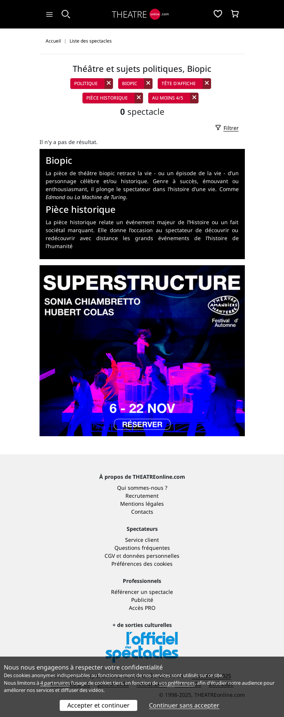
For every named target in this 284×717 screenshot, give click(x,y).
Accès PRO (142, 607)
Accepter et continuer (98, 705)
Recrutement (142, 495)
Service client (142, 539)
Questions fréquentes (142, 547)
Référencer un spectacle (142, 591)
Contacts (142, 511)
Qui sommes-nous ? (142, 487)
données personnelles (151, 555)
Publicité (142, 599)
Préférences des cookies (142, 563)
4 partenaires (55, 682)
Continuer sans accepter (184, 705)
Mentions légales (142, 503)
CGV (110, 555)
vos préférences (177, 682)
